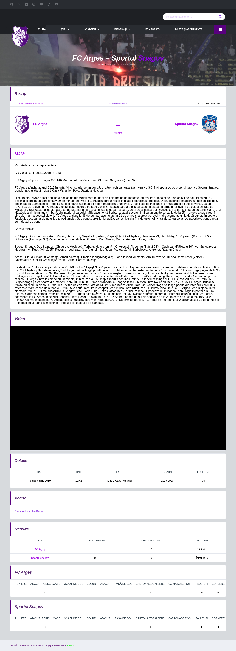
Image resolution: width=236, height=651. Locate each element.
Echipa (41, 29)
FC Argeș (39, 549)
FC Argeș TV (152, 29)
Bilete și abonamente (188, 29)
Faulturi (202, 583)
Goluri (92, 583)
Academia (90, 29)
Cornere (218, 583)
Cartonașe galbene (150, 583)
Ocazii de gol (73, 583)
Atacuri (105, 583)
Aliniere (21, 583)
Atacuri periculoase (45, 583)
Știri (63, 29)
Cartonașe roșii (180, 583)
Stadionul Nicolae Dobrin (29, 511)
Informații (120, 29)
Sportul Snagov (40, 557)
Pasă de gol (123, 583)
